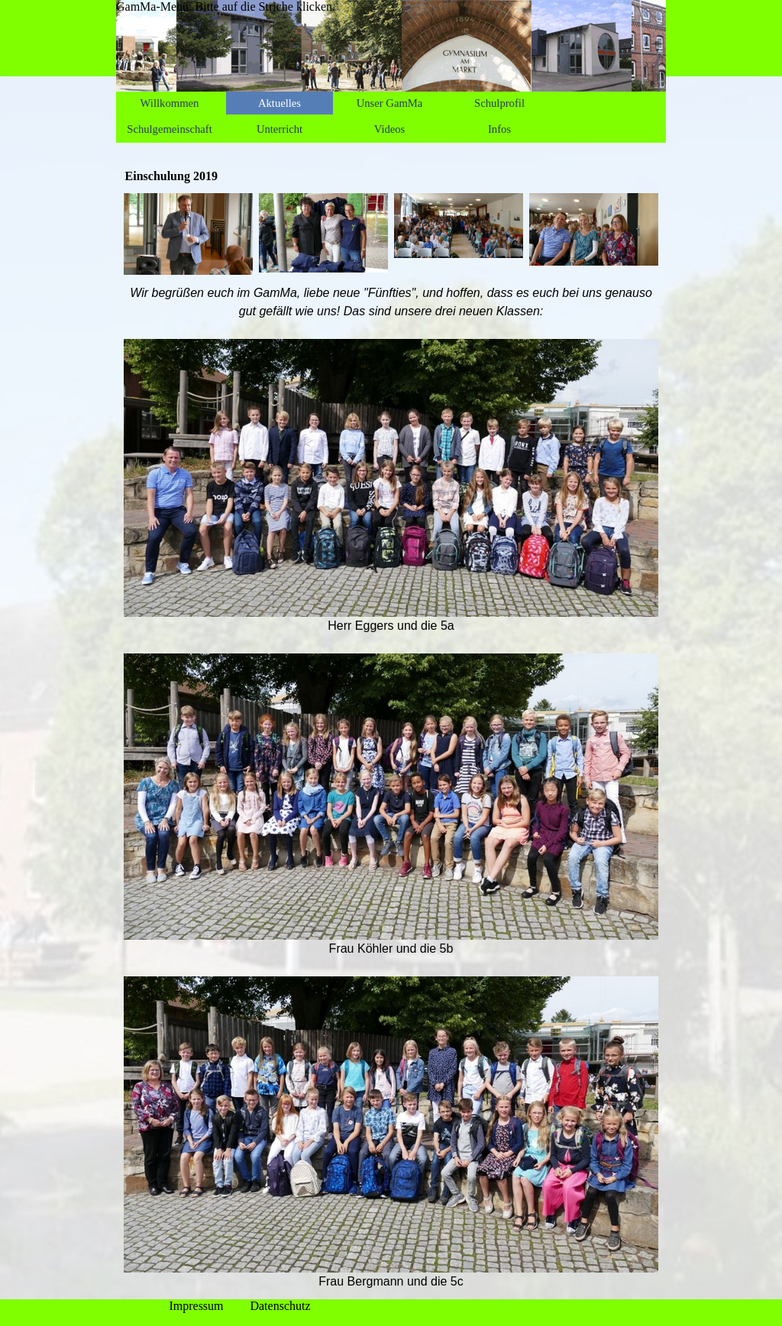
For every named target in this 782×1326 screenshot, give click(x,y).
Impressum (196, 1305)
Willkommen (170, 103)
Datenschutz (280, 1305)
